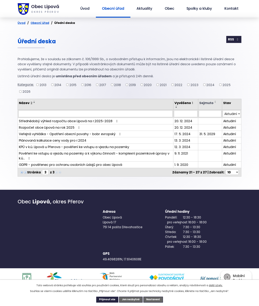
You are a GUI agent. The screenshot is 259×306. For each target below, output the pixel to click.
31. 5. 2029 (207, 134)
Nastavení (156, 299)
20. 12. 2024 (183, 121)
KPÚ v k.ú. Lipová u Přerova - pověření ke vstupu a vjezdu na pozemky (74, 147)
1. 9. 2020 (181, 164)
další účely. (216, 285)
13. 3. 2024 (182, 140)
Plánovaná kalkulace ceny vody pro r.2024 (52, 140)
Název (25, 103)
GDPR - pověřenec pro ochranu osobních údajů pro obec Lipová (70, 164)
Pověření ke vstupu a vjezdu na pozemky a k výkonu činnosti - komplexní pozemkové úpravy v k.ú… (94, 155)
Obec (169, 8)
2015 (72, 84)
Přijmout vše (104, 299)
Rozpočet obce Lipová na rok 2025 (50, 127)
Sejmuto (206, 103)
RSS (234, 40)
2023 (194, 84)
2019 (132, 84)
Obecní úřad (113, 8)
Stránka (34, 172)
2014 (57, 84)
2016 (87, 84)
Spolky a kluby (199, 8)
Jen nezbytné (130, 299)
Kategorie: (26, 84)
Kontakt (231, 8)
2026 (26, 91)
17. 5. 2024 (182, 134)
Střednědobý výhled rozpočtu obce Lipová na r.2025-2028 (69, 121)
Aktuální (229, 121)
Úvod (85, 8)
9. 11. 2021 (181, 153)
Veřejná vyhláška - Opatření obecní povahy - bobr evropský (70, 134)
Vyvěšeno (183, 103)
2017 (102, 84)
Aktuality (144, 8)
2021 (163, 84)
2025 (226, 84)
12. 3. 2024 (182, 147)
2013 (43, 84)
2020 (148, 84)
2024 (210, 84)
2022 (178, 84)
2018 (117, 84)
